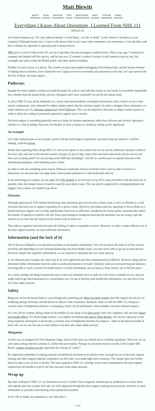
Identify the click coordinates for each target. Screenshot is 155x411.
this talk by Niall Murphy (98, 316)
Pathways (70, 109)
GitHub (106, 15)
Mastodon (82, 15)
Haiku (118, 15)
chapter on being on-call (29, 347)
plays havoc (93, 312)
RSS (69, 15)
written (105, 297)
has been (95, 297)
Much (87, 297)
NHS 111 (13, 52)
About (35, 15)
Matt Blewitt (77, 7)
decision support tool (46, 109)
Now (46, 15)
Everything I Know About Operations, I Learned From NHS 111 (77, 25)
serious (31, 143)
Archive (58, 15)
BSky (95, 15)
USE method (67, 179)
